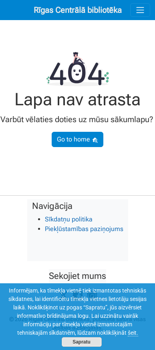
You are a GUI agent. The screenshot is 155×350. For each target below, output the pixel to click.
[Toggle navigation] (140, 10)
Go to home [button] (77, 139)
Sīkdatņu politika (69, 219)
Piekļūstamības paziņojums (84, 229)
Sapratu (81, 342)
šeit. (133, 333)
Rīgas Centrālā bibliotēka (78, 10)
